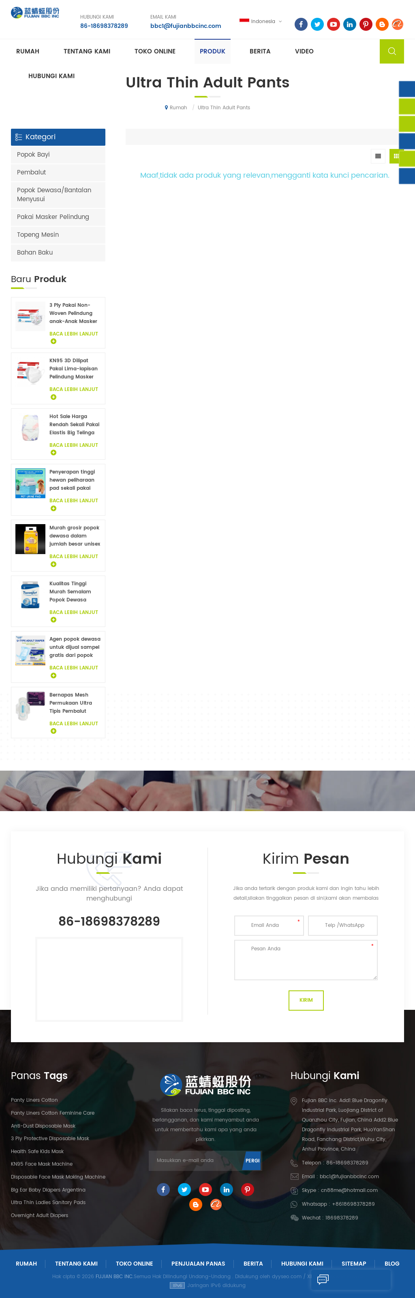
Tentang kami (87, 51)
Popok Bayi (33, 155)
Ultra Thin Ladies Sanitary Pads (48, 1203)
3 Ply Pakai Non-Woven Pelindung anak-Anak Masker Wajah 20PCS (73, 314)
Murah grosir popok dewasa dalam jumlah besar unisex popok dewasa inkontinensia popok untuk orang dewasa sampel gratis (75, 536)
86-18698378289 (104, 26)
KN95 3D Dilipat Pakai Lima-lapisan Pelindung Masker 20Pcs (73, 369)
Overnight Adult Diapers (39, 1215)
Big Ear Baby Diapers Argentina (48, 1190)
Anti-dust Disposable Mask (43, 1126)
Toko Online (155, 51)
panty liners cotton (34, 1100)
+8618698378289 (353, 1204)
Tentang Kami (76, 1263)
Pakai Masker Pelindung (53, 217)
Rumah (27, 51)
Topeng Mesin (38, 235)
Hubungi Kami (302, 1263)
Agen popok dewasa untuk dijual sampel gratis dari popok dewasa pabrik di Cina (75, 647)
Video (304, 51)
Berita (260, 51)
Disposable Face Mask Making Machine (58, 1177)
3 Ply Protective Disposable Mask (50, 1139)
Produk (212, 51)
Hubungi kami (51, 76)
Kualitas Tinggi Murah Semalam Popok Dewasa (70, 592)
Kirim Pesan (339, 1280)
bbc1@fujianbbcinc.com (185, 26)
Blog (392, 1263)
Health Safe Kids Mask (37, 1152)
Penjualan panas (198, 1263)
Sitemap (354, 1263)
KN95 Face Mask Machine (42, 1164)
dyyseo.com (287, 1277)
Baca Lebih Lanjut (73, 337)
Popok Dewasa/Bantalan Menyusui (54, 194)
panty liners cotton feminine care (52, 1113)
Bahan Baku (35, 253)
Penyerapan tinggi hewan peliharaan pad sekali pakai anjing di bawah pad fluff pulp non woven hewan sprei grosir (75, 480)
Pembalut (31, 173)
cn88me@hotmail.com (349, 1190)
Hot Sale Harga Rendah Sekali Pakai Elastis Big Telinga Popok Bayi (74, 425)
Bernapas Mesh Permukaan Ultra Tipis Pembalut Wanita (70, 703)
